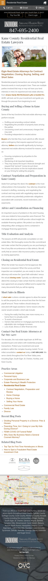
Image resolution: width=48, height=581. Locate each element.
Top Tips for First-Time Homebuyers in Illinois (23, 447)
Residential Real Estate (15, 385)
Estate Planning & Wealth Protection (20, 382)
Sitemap (32, 558)
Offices (40, 8)
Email (24, 8)
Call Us (8, 8)
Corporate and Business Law (16, 379)
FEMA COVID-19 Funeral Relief (18, 432)
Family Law (9, 408)
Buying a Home (13, 398)
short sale (7, 297)
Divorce (7, 411)
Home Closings (13, 395)
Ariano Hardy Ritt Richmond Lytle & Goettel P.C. (25, 95)
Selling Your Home (14, 401)
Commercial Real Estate (14, 405)
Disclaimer (16, 558)
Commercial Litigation (13, 373)
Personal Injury (10, 376)
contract (31, 184)
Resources (24, 558)
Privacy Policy (19, 555)
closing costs (15, 278)
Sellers (11, 145)
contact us (21, 352)
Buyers (4, 139)
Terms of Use (29, 555)
